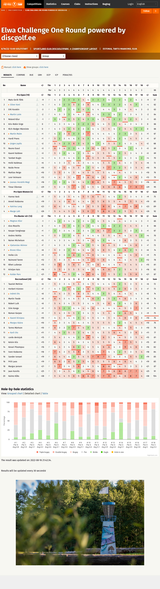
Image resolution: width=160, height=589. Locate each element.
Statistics (51, 4)
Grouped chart (15, 393)
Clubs (77, 4)
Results (8, 75)
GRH (40, 75)
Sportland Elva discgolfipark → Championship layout (65, 48)
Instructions (91, 4)
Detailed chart (32, 393)
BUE (31, 75)
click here (16, 67)
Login (130, 4)
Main (3, 10)
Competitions (34, 4)
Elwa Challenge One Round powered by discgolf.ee (63, 34)
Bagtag (106, 4)
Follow (146, 11)
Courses (65, 4)
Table (45, 393)
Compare (20, 75)
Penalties (67, 75)
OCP (48, 75)
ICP (56, 75)
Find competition (15, 10)
